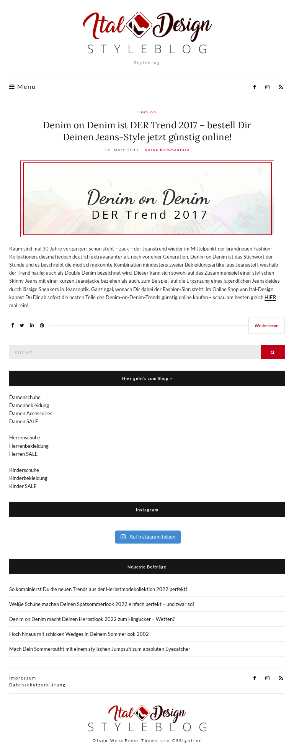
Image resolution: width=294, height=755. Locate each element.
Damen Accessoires (30, 413)
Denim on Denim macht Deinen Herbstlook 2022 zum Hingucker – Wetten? (92, 619)
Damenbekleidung (29, 405)
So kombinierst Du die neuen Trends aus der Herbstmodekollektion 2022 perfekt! (98, 589)
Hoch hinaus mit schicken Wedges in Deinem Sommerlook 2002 (79, 634)
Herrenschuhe (24, 437)
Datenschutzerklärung (37, 684)
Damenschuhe (25, 397)
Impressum (22, 677)
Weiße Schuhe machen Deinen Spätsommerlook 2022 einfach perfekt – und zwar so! (101, 604)
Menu (22, 87)
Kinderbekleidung (28, 478)
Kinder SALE (23, 486)
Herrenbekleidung (29, 446)
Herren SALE (23, 454)
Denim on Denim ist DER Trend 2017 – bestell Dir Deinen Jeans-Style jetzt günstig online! (147, 131)
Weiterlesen (266, 325)
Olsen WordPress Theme (125, 740)
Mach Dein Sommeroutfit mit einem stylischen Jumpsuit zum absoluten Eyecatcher (99, 649)
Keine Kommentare (167, 149)
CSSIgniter (187, 740)
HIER (270, 297)
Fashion (147, 112)
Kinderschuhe (24, 470)
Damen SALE (23, 421)
